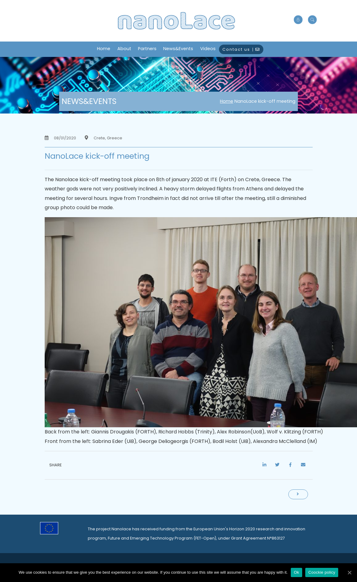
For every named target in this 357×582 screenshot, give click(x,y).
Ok (296, 572)
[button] (312, 20)
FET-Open (205, 538)
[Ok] (349, 572)
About (124, 49)
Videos (208, 49)
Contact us (241, 49)
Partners (147, 49)
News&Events (178, 49)
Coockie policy (321, 572)
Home (103, 49)
